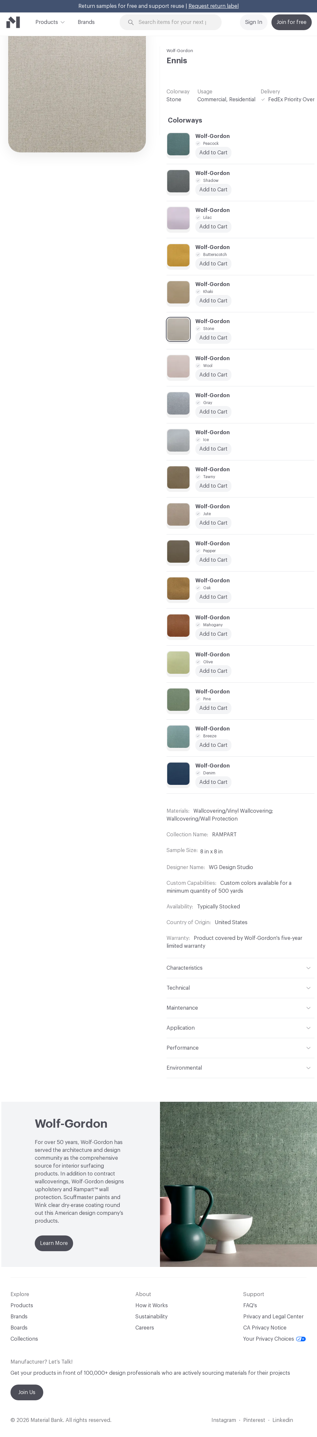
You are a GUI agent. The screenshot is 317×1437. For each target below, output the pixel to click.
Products (46, 21)
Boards (19, 1327)
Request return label (213, 6)
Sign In (253, 22)
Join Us (26, 1392)
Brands (86, 22)
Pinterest (254, 1420)
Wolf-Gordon (180, 51)
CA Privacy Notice (265, 1327)
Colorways (185, 120)
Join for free (292, 22)
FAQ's (250, 1305)
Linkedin (282, 1420)
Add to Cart (213, 412)
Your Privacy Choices (274, 1339)
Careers (144, 1327)
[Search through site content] (174, 22)
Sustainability (151, 1316)
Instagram (223, 1420)
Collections (24, 1339)
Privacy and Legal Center (273, 1316)
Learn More (54, 1243)
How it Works (151, 1305)
